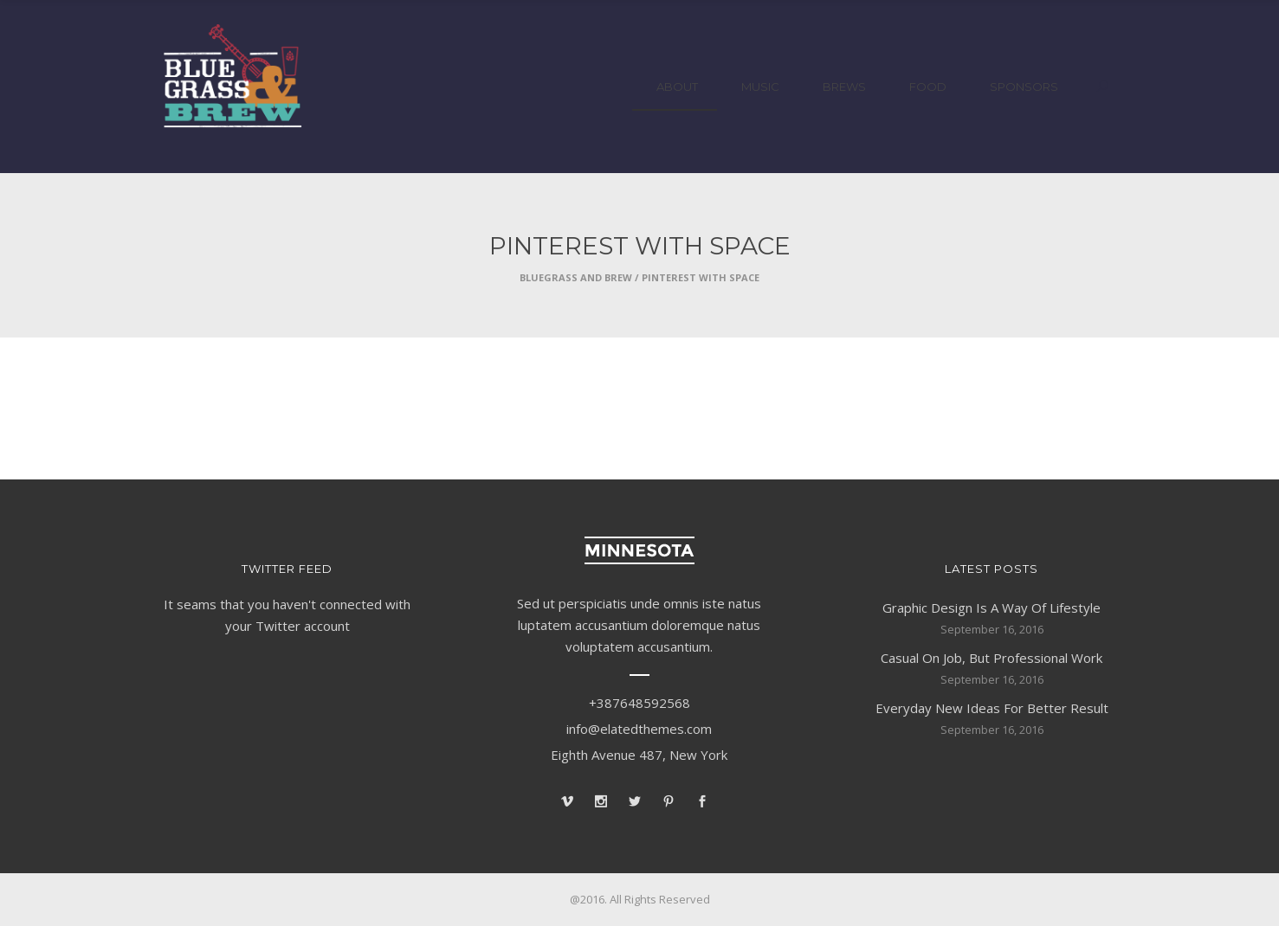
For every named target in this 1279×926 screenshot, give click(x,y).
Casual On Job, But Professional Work (991, 657)
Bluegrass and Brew (576, 277)
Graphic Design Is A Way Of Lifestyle (991, 607)
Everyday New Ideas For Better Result (991, 708)
